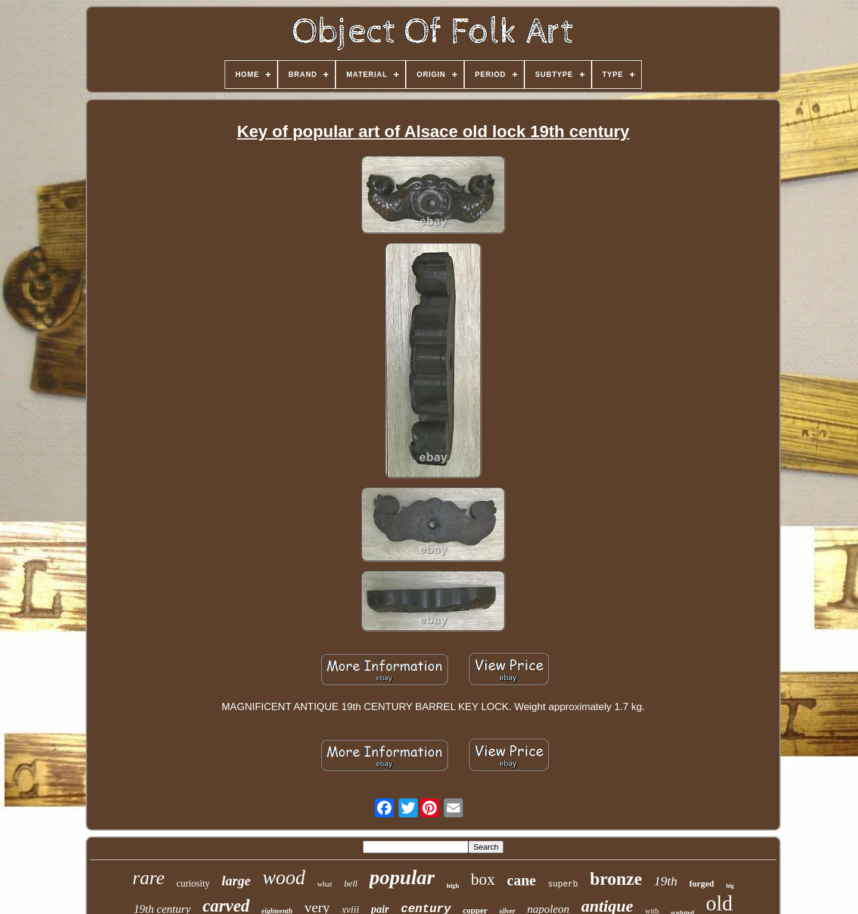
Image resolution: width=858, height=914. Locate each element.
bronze (616, 878)
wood (284, 877)
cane (521, 880)
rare (148, 877)
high (453, 885)
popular (402, 877)
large (236, 880)
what (324, 883)
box (483, 879)
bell (351, 883)
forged (701, 883)
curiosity (193, 883)
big (729, 885)
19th (665, 880)
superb (562, 884)
